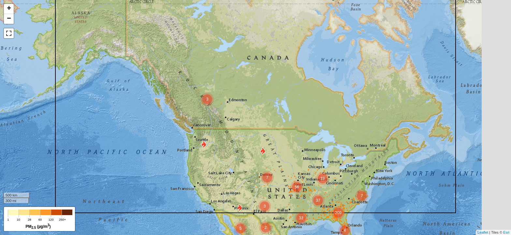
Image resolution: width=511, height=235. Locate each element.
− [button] (9, 19)
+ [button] (9, 9)
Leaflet (482, 232)
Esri (506, 232)
